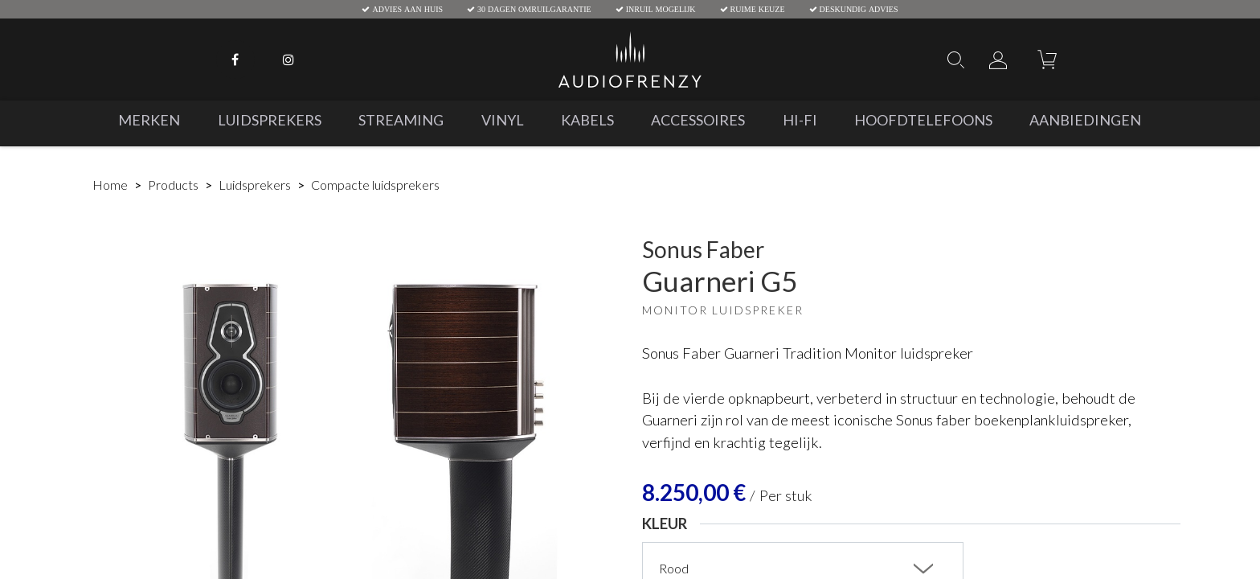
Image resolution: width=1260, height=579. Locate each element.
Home (110, 184)
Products (173, 184)
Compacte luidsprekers (375, 184)
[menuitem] (149, 120)
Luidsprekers (255, 184)
